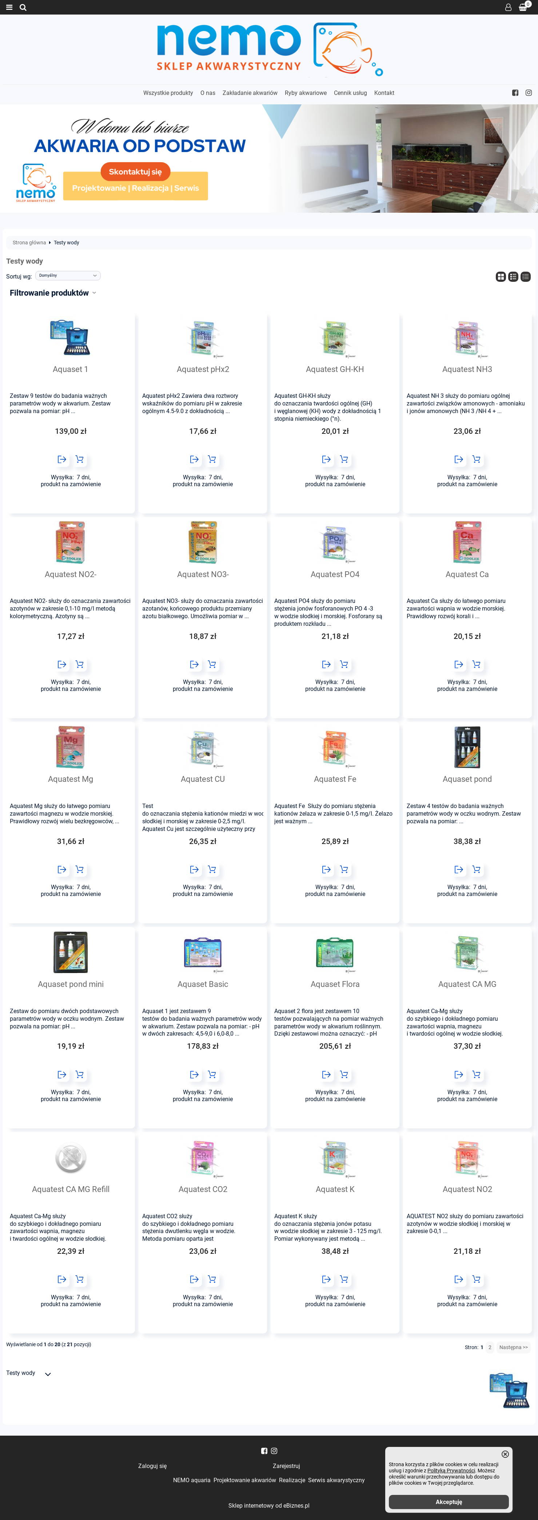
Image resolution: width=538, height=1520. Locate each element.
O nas (207, 92)
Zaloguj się (508, 7)
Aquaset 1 (70, 369)
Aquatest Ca (467, 574)
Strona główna (29, 242)
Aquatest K (335, 1189)
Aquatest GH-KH (335, 369)
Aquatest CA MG (467, 984)
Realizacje (292, 1480)
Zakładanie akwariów (250, 92)
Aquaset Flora (335, 984)
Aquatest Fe (335, 779)
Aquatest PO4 (335, 574)
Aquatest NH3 (467, 369)
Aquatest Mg (70, 779)
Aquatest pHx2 (203, 369)
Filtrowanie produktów (49, 292)
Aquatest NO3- (203, 574)
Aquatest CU (203, 779)
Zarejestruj (286, 1466)
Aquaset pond (467, 779)
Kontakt (384, 92)
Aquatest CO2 (203, 1189)
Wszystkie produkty (168, 92)
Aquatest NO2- (70, 574)
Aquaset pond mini (71, 984)
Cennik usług (350, 92)
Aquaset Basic (203, 984)
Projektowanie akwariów (245, 1480)
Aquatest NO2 (467, 1189)
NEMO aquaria (192, 1480)
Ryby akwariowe (306, 92)
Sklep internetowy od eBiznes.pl (269, 1505)
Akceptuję (449, 1502)
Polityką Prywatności (451, 1471)
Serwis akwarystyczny (336, 1480)
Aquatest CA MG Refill (70, 1189)
